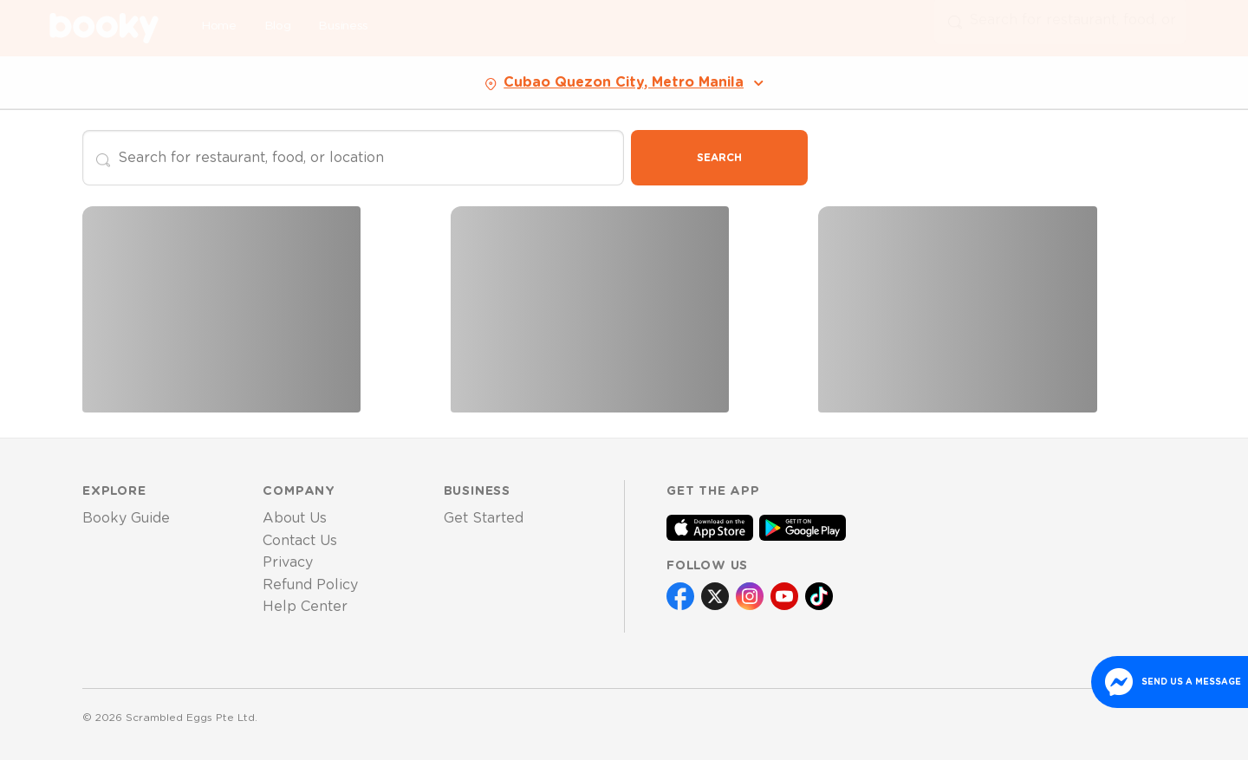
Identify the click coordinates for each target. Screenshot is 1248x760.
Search (719, 158)
